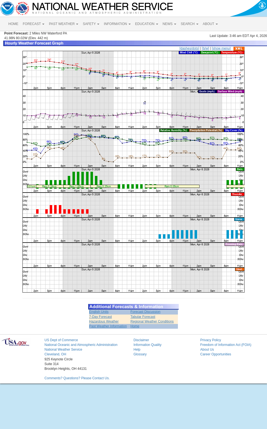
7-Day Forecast (100, 317)
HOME (13, 24)
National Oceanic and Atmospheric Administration (80, 345)
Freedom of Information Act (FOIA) (225, 345)
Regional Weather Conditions (152, 321)
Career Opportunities (215, 354)
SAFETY (91, 24)
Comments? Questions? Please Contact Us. (77, 378)
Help (137, 349)
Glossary (140, 354)
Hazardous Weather (104, 321)
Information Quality (148, 345)
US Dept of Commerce (61, 340)
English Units (99, 312)
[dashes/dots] (189, 48)
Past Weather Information (108, 326)
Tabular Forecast (142, 317)
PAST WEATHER (63, 24)
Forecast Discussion (145, 312)
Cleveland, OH (55, 354)
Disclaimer (141, 340)
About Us (207, 349)
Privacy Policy (210, 340)
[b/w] (205, 48)
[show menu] (221, 48)
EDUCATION (146, 24)
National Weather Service (63, 349)
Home (134, 326)
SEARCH (189, 24)
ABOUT (210, 24)
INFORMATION (117, 24)
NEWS (169, 24)
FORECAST (33, 24)
